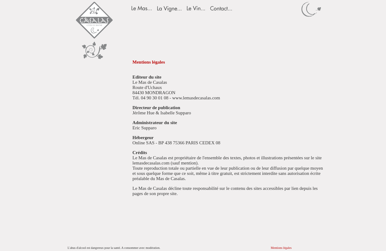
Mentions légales (281, 247)
